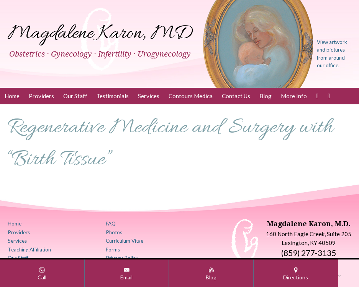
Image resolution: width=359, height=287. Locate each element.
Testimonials (113, 95)
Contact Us (236, 95)
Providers (41, 95)
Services (148, 95)
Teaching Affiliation (29, 249)
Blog (265, 95)
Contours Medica (191, 95)
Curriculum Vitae (124, 241)
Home (12, 95)
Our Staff (75, 95)
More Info (294, 95)
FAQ (111, 224)
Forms (113, 249)
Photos (114, 232)
